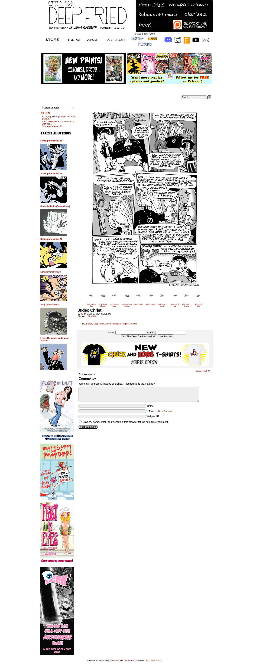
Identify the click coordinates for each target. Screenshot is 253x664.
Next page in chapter (162, 305)
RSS (47, 113)
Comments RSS (203, 371)
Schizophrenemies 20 (50, 272)
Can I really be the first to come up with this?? (58, 122)
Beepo (89, 324)
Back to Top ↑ (157, 660)
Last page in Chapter (186, 305)
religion (125, 324)
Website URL (154, 416)
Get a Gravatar (165, 411)
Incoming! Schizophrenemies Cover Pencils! (58, 117)
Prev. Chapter (139, 304)
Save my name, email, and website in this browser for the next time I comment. (126, 422)
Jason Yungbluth (113, 324)
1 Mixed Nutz (92, 316)
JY (82, 314)
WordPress (114, 660)
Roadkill (133, 324)
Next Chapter (150, 304)
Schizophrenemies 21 (51, 239)
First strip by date (91, 305)
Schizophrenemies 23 (52, 126)
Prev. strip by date (114, 305)
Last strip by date (198, 305)
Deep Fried (98, 324)
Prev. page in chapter (127, 305)
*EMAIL (159, 411)
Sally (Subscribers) (50, 304)
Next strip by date (175, 305)
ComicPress (129, 660)
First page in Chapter (103, 305)
